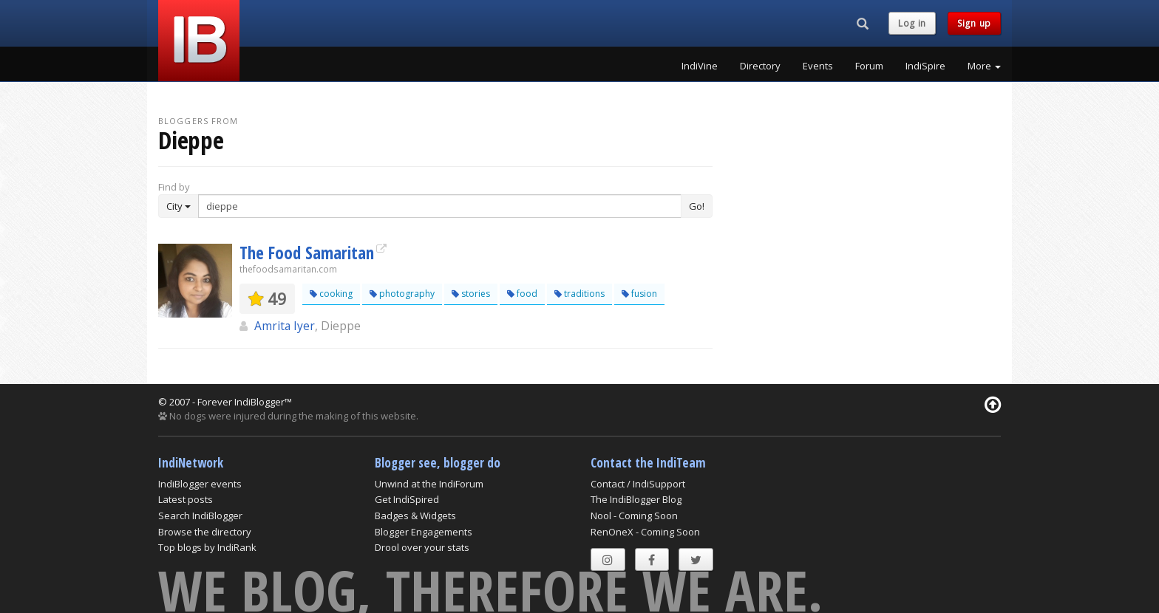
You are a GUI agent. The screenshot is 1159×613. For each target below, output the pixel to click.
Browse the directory (204, 531)
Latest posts (185, 499)
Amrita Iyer (284, 326)
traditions (579, 293)
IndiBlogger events (200, 483)
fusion (639, 293)
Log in (912, 23)
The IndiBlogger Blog (636, 499)
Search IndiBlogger (200, 515)
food (522, 293)
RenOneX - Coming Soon (645, 531)
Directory (760, 65)
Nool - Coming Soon (634, 515)
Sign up (974, 23)
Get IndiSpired (407, 499)
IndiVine (700, 65)
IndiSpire (925, 65)
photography (402, 293)
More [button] (984, 65)
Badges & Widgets (415, 515)
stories (471, 293)
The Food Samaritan (306, 252)
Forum (869, 65)
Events (818, 65)
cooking (331, 293)
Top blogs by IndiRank (207, 547)
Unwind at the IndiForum (429, 483)
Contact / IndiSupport (638, 483)
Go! (696, 206)
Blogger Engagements (423, 531)
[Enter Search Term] (440, 206)
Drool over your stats (422, 547)
